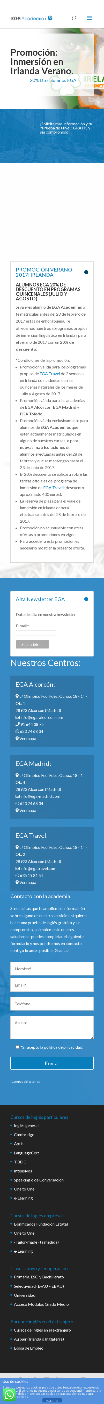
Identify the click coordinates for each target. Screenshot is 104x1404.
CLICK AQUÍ (56, 140)
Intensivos (23, 1170)
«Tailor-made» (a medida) (36, 1241)
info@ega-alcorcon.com (39, 717)
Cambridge (24, 1134)
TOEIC (20, 1161)
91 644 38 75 (30, 724)
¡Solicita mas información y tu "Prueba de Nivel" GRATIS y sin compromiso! (66, 127)
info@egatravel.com (36, 868)
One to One (24, 1188)
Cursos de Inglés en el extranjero (42, 1329)
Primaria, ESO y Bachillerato (39, 1276)
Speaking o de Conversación (39, 1179)
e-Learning (23, 1197)
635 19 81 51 (29, 875)
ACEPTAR (52, 1400)
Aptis (19, 1143)
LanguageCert (26, 1152)
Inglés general (26, 1125)
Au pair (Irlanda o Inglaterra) (39, 1338)
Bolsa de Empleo (28, 1347)
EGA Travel (50, 373)
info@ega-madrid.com (38, 796)
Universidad (24, 1295)
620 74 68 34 (29, 731)
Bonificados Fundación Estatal (41, 1223)
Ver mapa (26, 738)
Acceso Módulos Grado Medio (41, 1304)
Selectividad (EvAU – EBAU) (39, 1286)
